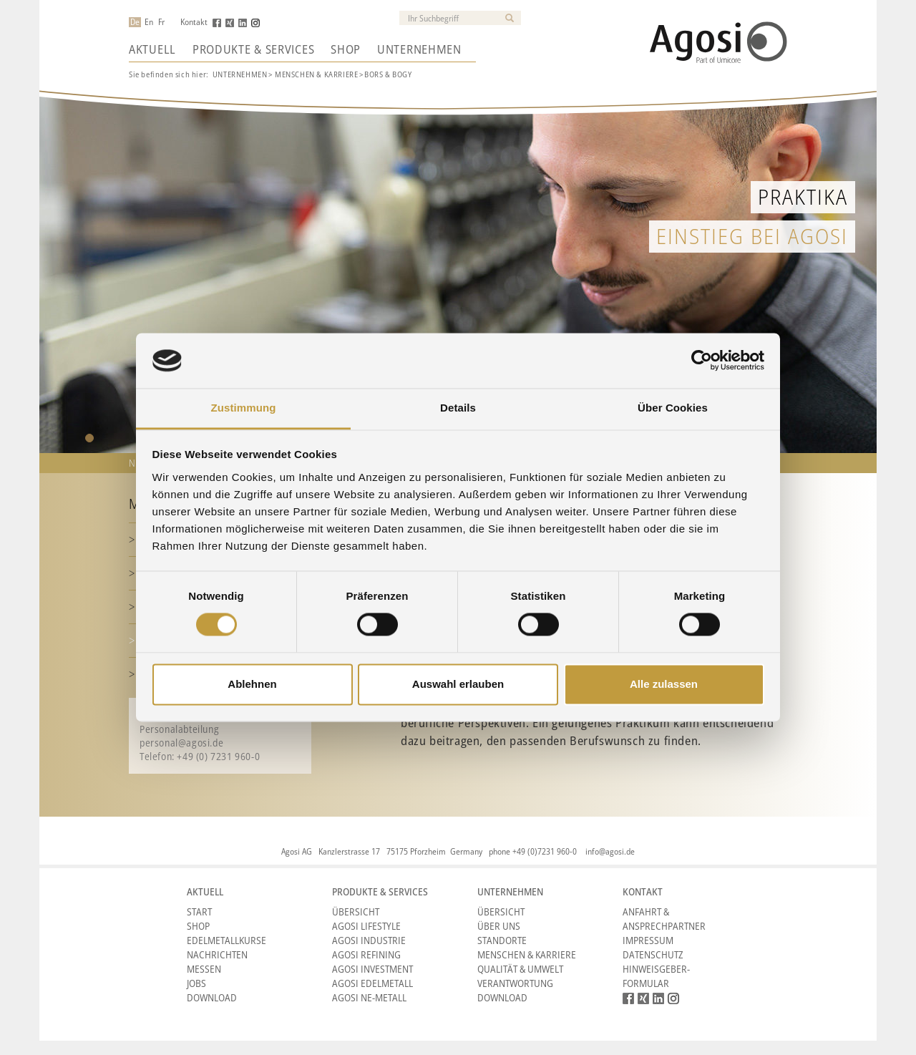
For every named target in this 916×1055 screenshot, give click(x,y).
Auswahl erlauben (458, 684)
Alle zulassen (664, 684)
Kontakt (194, 22)
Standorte (502, 940)
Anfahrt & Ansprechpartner (664, 919)
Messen (204, 969)
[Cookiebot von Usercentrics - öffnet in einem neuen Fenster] (701, 360)
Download (212, 997)
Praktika (803, 196)
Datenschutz (653, 954)
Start (199, 911)
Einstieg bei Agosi (752, 236)
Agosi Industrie (369, 940)
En (149, 22)
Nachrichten (217, 954)
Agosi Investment (372, 969)
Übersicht (355, 911)
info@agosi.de (610, 851)
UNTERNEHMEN (240, 74)
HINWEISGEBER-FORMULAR (656, 976)
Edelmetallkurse (226, 940)
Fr (161, 22)
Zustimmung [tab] (243, 408)
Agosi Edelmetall (372, 983)
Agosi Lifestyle (366, 926)
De (135, 22)
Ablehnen (252, 684)
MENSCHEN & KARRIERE (316, 74)
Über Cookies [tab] (673, 408)
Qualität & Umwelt (520, 969)
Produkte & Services (253, 49)
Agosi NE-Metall (369, 997)
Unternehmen (419, 49)
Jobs (196, 983)
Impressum (648, 940)
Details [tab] (458, 408)
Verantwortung (515, 983)
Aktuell (152, 49)
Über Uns (498, 926)
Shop (346, 49)
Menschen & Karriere (526, 954)
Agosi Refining (366, 954)
